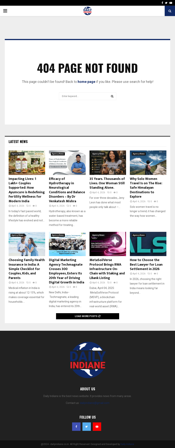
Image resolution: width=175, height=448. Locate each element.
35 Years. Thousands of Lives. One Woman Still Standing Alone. (107, 183)
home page (86, 82)
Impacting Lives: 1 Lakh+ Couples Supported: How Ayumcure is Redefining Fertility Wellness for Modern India (27, 190)
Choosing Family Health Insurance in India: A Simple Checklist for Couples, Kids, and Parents (27, 269)
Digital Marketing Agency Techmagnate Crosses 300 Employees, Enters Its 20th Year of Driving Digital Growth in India (66, 271)
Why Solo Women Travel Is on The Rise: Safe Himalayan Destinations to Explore (146, 188)
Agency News (17, 154)
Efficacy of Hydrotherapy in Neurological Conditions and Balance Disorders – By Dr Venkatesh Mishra (67, 190)
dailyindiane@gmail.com (94, 402)
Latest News (18, 141)
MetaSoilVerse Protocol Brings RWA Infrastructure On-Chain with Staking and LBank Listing (107, 269)
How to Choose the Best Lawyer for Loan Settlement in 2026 (146, 264)
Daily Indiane (127, 444)
